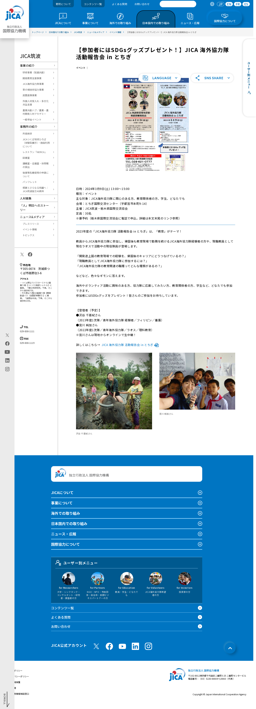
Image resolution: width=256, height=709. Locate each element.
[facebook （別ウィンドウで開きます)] (109, 651)
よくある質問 (119, 4)
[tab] (212, 4)
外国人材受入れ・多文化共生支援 (36, 102)
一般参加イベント (32, 119)
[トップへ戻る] (230, 652)
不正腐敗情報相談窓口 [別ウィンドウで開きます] (18, 698)
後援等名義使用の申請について (36, 174)
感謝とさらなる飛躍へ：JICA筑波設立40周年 (36, 189)
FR (238, 4)
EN (229, 4)
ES (246, 4)
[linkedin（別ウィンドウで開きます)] (7, 360)
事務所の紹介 (28, 126)
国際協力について (65, 549)
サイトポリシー (14, 675)
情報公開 (11, 692)
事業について (62, 507)
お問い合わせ (142, 4)
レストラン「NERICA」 (35, 152)
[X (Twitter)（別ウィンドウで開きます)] (7, 335)
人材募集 (26, 198)
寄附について (63, 4)
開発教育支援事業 (32, 78)
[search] (178, 4)
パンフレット (30, 182)
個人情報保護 (13, 686)
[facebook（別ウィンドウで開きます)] (7, 343)
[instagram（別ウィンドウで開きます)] (7, 369)
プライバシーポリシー (18, 681)
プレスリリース (31, 223)
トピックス (28, 235)
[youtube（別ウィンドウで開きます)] (7, 352)
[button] (160, 82)
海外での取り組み (65, 518)
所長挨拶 (27, 133)
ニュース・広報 (63, 538)
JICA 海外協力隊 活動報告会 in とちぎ (130, 349)
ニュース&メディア (32, 217)
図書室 (26, 157)
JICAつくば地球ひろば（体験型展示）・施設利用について (36, 143)
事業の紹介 (27, 65)
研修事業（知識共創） (34, 72)
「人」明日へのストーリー (34, 207)
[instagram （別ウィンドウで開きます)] (148, 651)
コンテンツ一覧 (93, 4)
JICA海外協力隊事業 (33, 84)
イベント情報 (30, 229)
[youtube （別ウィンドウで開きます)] (122, 651)
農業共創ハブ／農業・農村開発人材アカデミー (36, 112)
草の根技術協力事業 (33, 89)
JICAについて (62, 497)
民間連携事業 (30, 95)
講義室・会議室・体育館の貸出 (36, 165)
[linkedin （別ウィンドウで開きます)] (135, 651)
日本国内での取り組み (69, 528)
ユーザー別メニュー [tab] (76, 567)
